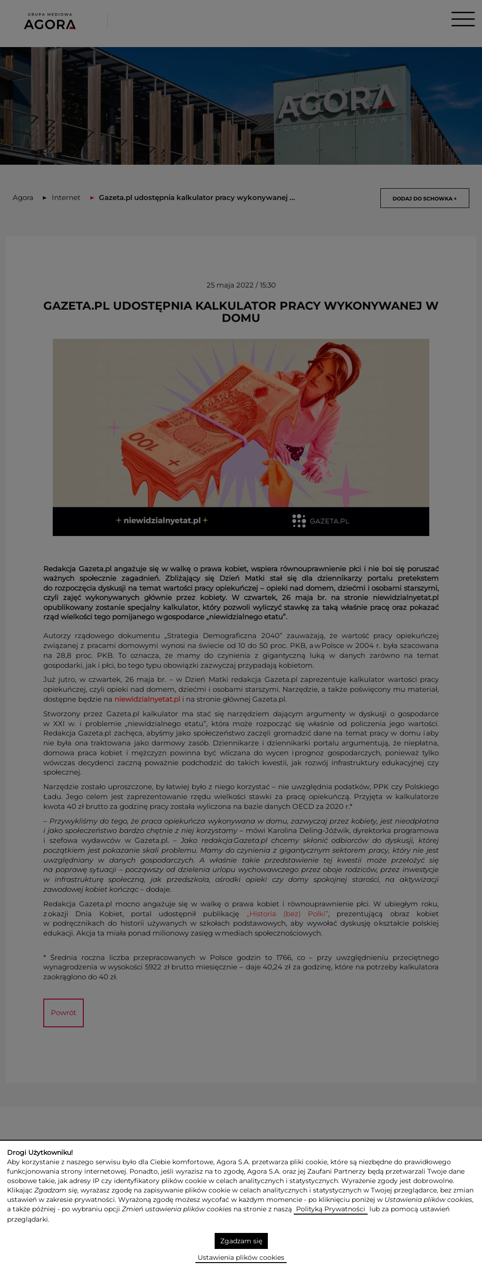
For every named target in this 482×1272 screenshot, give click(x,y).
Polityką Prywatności (330, 1209)
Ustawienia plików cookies (241, 1257)
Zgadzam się (241, 1241)
